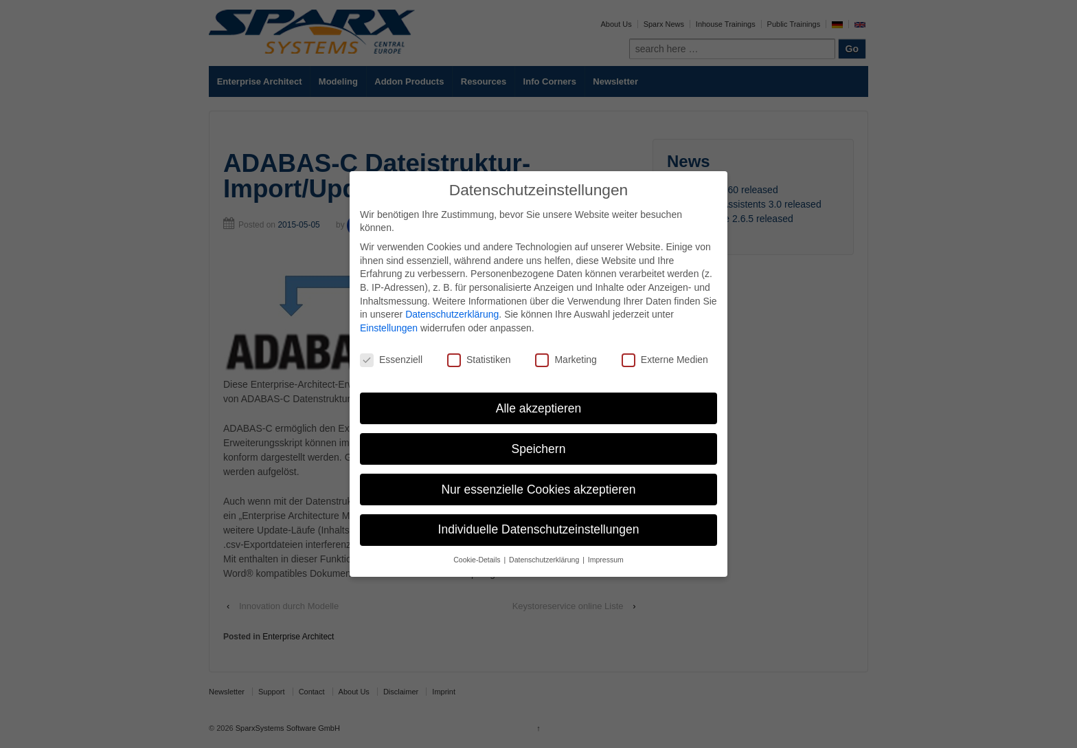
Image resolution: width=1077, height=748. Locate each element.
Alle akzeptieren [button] (539, 408)
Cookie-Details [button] (477, 560)
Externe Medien (665, 359)
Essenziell (391, 359)
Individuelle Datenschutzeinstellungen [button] (538, 529)
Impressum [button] (606, 560)
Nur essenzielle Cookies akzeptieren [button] (538, 489)
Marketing (565, 359)
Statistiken (479, 359)
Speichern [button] (539, 449)
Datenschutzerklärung (452, 314)
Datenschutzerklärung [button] (545, 560)
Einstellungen (389, 327)
